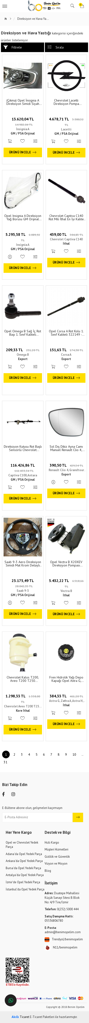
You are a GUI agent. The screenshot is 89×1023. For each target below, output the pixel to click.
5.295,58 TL (22, 237)
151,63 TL (66, 349)
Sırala (55, 47)
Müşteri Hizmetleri (56, 849)
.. (82, 754)
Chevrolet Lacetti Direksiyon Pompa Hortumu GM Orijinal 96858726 (66, 102)
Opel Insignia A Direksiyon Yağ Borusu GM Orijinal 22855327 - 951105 (22, 217)
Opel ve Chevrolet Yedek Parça (22, 844)
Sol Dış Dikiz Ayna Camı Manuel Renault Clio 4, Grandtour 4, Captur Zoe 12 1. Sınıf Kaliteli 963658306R (66, 448)
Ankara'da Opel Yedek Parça (24, 861)
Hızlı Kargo (52, 842)
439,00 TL (66, 234)
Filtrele (13, 47)
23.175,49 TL (23, 583)
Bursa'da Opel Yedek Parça (23, 868)
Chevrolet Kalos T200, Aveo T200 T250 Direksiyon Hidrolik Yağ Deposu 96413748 (22, 679)
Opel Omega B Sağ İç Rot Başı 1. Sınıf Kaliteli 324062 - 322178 (22, 333)
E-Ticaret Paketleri (42, 1017)
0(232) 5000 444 (62, 909)
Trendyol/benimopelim (64, 939)
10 (74, 754)
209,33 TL (22, 349)
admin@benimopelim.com (63, 930)
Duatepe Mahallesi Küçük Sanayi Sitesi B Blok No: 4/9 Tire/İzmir (62, 897)
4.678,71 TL (66, 122)
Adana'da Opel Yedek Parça (24, 854)
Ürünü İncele (23, 152)
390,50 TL (66, 465)
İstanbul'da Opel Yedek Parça (25, 889)
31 (5, 762)
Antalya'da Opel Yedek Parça (25, 875)
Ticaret (20, 1017)
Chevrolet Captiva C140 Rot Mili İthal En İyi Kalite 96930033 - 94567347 (66, 217)
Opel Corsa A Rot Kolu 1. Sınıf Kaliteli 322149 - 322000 (66, 333)
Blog (48, 871)
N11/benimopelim (61, 948)
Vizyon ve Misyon (56, 863)
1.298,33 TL (22, 699)
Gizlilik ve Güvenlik (57, 857)
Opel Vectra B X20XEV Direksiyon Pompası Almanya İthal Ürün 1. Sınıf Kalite (66, 563)
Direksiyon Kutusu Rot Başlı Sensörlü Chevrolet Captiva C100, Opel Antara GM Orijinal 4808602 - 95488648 (23, 448)
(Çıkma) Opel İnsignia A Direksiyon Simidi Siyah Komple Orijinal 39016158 (23, 102)
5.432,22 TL (66, 583)
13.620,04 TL (23, 122)
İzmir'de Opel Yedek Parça (23, 882)
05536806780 (59, 918)
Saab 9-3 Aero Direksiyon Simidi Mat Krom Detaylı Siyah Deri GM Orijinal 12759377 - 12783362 (23, 563)
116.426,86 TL (22, 468)
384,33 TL (66, 696)
